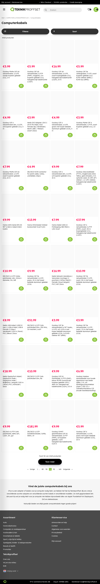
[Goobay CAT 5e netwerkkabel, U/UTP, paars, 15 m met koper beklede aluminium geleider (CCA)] (38, 256)
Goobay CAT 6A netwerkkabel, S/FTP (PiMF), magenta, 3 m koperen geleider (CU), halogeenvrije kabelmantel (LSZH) (37, 77)
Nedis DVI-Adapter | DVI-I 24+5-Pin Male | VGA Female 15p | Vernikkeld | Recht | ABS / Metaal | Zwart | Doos (37, 127)
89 (43, 469)
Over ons (6, 559)
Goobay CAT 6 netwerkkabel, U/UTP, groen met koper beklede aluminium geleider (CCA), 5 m (62, 127)
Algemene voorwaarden (61, 529)
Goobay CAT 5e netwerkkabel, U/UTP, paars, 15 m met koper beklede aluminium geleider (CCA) (37, 280)
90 (46, 469)
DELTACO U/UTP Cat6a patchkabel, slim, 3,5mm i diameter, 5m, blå (12, 278)
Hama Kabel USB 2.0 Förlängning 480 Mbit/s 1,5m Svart (60, 227)
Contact (55, 526)
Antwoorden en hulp (59, 522)
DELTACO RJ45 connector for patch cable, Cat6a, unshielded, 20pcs (36, 174)
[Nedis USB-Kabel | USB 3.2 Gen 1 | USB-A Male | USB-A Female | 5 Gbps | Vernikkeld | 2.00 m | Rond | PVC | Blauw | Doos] (13, 305)
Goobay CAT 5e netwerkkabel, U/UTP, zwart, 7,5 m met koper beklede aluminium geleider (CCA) (86, 329)
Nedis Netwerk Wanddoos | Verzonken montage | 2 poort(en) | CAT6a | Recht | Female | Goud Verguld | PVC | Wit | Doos (62, 280)
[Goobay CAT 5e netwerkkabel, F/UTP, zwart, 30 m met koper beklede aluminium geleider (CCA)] (87, 256)
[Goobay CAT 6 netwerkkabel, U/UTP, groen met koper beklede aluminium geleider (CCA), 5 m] (62, 103)
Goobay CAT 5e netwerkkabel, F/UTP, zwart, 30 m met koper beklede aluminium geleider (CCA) (86, 280)
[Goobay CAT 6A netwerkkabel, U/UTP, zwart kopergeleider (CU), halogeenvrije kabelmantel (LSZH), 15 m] (62, 52)
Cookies (55, 536)
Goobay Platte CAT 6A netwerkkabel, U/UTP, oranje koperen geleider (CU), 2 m (11, 75)
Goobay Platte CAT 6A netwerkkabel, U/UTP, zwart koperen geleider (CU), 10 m (11, 175)
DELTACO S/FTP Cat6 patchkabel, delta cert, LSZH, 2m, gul (11, 434)
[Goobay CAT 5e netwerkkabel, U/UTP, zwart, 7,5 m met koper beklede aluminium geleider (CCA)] (87, 305)
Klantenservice (17, 2)
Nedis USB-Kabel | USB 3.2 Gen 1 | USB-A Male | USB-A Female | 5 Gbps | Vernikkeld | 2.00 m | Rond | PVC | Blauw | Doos (13, 329)
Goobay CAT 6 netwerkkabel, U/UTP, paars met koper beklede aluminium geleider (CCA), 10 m (85, 436)
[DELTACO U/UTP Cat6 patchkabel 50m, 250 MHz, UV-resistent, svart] (38, 305)
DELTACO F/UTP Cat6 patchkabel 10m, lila (35, 377)
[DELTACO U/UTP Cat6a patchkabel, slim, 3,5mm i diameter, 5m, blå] (13, 256)
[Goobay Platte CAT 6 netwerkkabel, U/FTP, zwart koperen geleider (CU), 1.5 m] (87, 103)
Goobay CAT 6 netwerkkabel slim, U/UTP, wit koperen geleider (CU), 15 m (62, 175)
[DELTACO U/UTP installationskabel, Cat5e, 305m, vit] (38, 412)
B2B (4, 566)
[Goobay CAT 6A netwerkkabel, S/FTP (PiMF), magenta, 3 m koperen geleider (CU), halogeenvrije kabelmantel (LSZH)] (38, 52)
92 (54, 469)
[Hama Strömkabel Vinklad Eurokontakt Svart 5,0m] (38, 205)
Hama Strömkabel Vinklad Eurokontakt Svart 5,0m (37, 226)
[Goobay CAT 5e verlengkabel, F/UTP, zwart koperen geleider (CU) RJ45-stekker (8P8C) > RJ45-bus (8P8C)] (87, 52)
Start (3, 18)
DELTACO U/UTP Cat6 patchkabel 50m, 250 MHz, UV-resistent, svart (37, 327)
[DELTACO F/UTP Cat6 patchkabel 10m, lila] (38, 356)
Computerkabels (35, 18)
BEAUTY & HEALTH (9, 546)
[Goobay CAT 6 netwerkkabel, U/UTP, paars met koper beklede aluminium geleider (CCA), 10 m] (87, 412)
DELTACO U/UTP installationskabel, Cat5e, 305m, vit (36, 434)
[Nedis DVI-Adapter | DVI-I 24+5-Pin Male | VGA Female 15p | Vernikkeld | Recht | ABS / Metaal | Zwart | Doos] (38, 103)
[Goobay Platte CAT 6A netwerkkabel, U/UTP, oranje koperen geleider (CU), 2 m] (13, 52)
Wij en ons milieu (9, 563)
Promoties (7, 549)
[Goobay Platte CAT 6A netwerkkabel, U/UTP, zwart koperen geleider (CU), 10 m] (13, 152)
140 (60, 469)
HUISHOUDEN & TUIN (10, 533)
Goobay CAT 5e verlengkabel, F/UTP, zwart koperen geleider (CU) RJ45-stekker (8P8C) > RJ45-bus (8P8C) (86, 76)
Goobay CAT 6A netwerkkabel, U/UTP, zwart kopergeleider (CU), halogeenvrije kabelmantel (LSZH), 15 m (62, 76)
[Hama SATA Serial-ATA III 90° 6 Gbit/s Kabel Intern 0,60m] (13, 205)
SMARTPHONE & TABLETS (11, 536)
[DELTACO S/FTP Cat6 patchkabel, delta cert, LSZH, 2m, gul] (13, 412)
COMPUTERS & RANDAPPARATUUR (17, 18)
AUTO (5, 522)
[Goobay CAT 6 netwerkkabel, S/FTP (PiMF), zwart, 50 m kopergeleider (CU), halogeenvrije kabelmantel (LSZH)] (87, 205)
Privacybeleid (57, 533)
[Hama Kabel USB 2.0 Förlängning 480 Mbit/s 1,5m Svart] (62, 205)
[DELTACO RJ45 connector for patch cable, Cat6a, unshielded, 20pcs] (38, 152)
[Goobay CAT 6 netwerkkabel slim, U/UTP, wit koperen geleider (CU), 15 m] (62, 152)
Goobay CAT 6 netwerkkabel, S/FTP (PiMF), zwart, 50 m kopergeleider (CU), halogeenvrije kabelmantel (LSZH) (86, 230)
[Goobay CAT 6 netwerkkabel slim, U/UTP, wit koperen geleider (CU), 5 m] (13, 103)
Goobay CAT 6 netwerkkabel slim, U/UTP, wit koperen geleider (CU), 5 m (13, 126)
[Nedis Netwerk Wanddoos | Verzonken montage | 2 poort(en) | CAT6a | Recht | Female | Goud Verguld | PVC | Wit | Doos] (62, 256)
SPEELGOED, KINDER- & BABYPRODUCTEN (17, 543)
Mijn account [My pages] (56, 541)
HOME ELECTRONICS (9, 526)
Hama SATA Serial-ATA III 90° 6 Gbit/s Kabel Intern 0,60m (12, 227)
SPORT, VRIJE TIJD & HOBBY (12, 539)
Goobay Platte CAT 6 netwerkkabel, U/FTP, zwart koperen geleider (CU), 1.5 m (86, 126)
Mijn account (6, 2)
